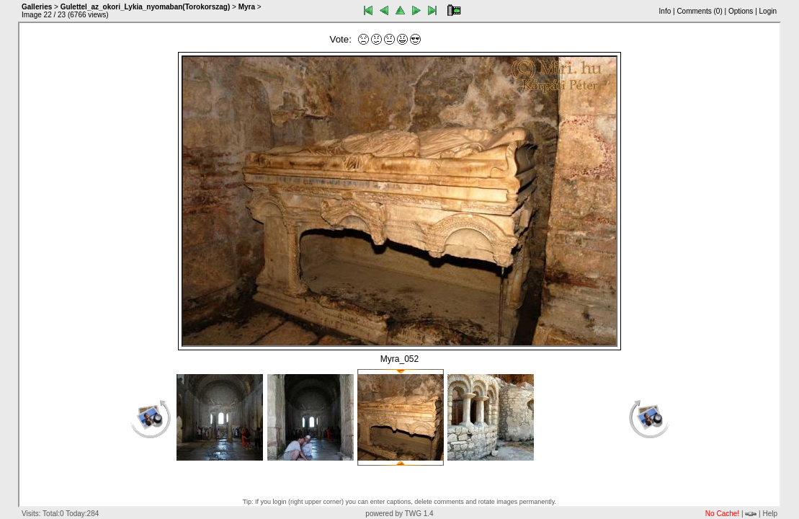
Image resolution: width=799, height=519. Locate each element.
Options (740, 11)
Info (665, 11)
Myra (246, 7)
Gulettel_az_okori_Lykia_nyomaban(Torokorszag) (146, 7)
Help (769, 514)
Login (768, 11)
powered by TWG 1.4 (399, 514)
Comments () (699, 11)
